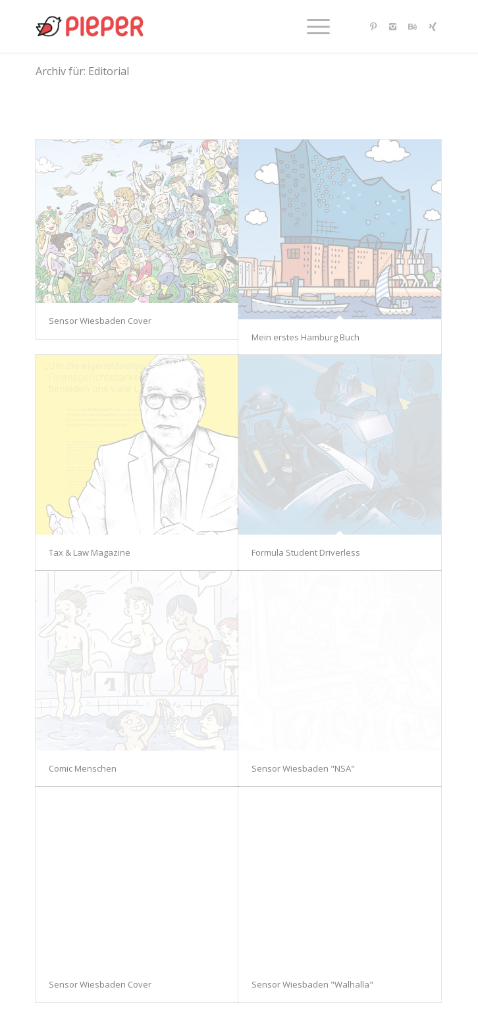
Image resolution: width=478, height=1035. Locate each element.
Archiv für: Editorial (82, 71)
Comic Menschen (83, 768)
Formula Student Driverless (306, 552)
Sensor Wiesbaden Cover (100, 321)
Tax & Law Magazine (89, 552)
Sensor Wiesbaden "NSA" (303, 768)
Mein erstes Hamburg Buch (305, 337)
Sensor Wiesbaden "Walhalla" (312, 984)
